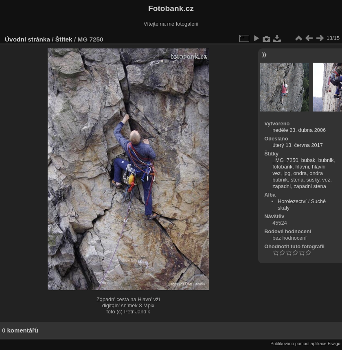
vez (326, 180)
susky (312, 180)
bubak (308, 160)
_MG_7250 (285, 160)
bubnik (326, 160)
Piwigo (334, 343)
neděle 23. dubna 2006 (299, 130)
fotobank (282, 167)
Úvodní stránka (27, 39)
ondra (300, 173)
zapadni (281, 186)
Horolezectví (292, 201)
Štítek (63, 39)
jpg (286, 173)
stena (297, 180)
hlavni (302, 167)
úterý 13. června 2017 (297, 145)
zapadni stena (310, 186)
